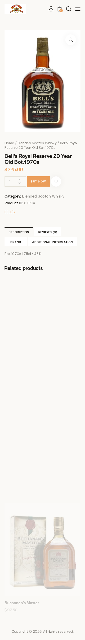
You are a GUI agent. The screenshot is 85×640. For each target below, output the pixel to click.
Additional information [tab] (52, 242)
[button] (77, 9)
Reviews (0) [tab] (47, 232)
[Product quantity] (15, 181)
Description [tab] (19, 232)
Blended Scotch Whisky (37, 143)
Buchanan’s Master (22, 602)
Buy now (38, 181)
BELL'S (10, 212)
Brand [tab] (15, 242)
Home (9, 143)
